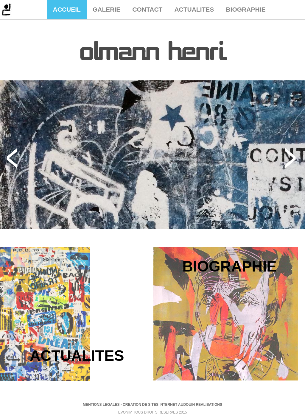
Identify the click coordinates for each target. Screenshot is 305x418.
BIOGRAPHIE (245, 9)
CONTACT (147, 9)
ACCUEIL (67, 9)
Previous (11, 158)
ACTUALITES (194, 9)
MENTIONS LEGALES (101, 405)
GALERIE (106, 9)
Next (290, 158)
